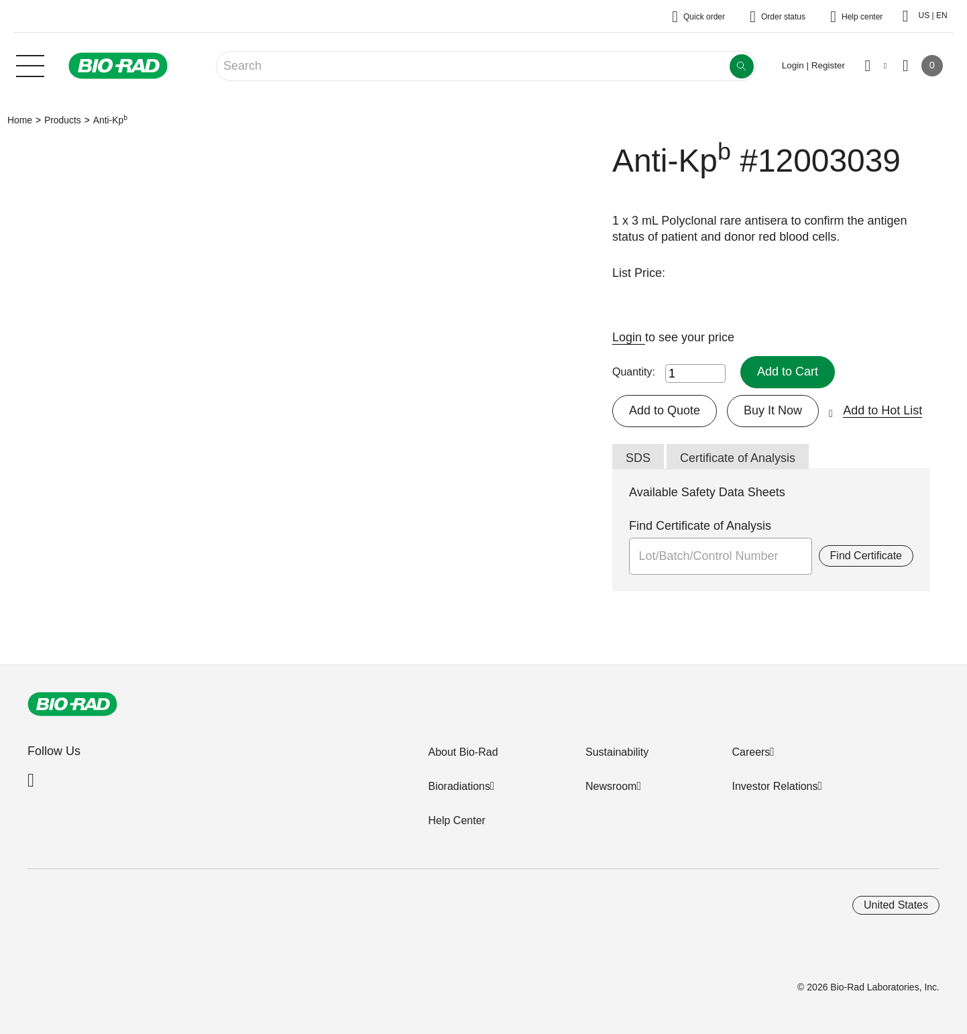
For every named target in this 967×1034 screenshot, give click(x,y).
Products (62, 120)
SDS (638, 458)
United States (896, 905)
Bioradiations (459, 786)
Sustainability (616, 752)
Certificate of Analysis (737, 458)
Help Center (456, 820)
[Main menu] (30, 64)
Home (19, 120)
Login (628, 337)
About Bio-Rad (463, 752)
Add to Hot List (882, 410)
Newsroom (610, 786)
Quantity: (633, 372)
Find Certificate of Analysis (700, 525)
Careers (751, 752)
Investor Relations (774, 786)
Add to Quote (664, 410)
